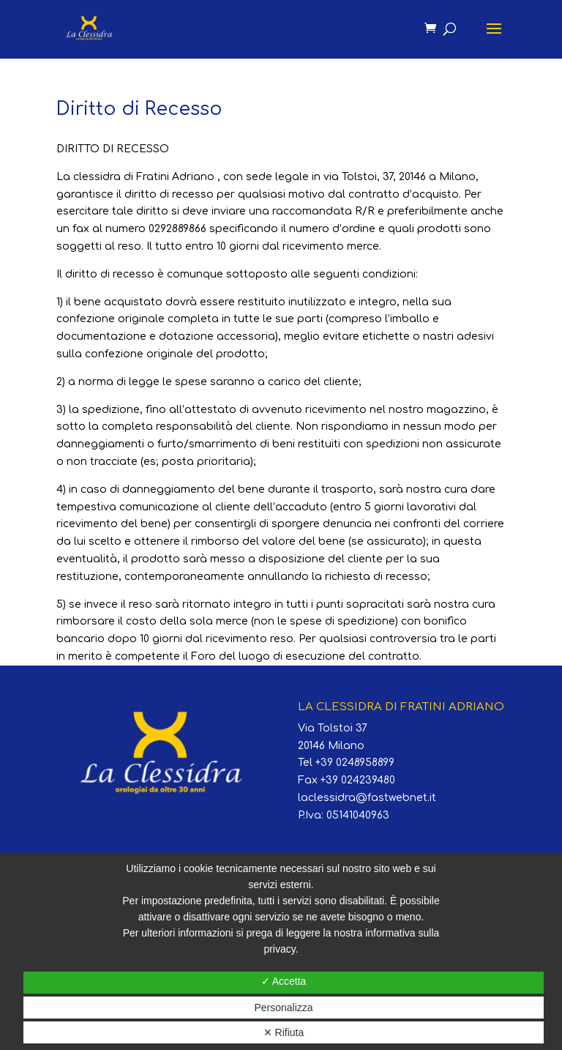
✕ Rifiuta (283, 1032)
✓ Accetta (284, 981)
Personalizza (283, 1007)
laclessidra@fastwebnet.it (367, 797)
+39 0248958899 (354, 762)
